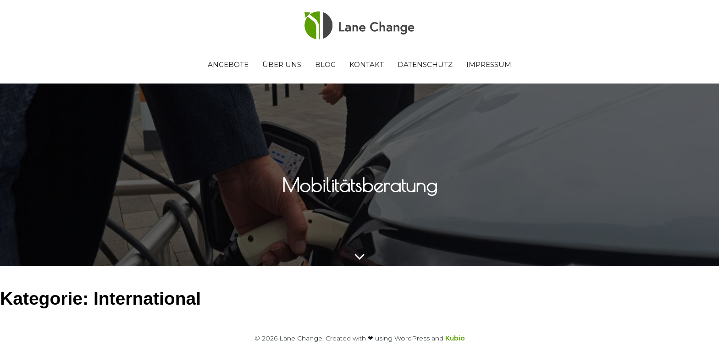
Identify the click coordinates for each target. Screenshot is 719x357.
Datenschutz (425, 64)
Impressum (488, 64)
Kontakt (366, 64)
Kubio (455, 338)
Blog (325, 64)
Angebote (228, 64)
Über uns (281, 64)
